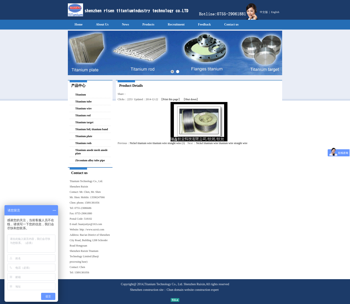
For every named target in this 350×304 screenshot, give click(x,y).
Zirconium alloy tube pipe (90, 160)
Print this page (170, 99)
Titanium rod (83, 115)
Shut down (191, 99)
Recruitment (176, 24)
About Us (102, 24)
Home (79, 24)
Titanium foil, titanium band (91, 129)
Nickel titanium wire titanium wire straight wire (221, 143)
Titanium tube (83, 101)
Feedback (204, 24)
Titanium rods (83, 143)
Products (148, 24)
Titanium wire (83, 108)
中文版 (264, 12)
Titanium (80, 94)
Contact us (231, 24)
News (125, 24)
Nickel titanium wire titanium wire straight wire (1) (157, 143)
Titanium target (84, 122)
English (275, 12)
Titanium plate (83, 136)
